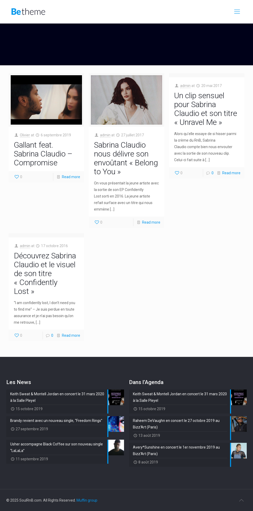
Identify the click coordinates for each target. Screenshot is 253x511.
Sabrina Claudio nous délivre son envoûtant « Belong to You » (126, 158)
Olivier (25, 135)
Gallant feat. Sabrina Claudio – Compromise (43, 153)
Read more (71, 177)
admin (105, 135)
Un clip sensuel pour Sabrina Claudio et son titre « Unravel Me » (205, 109)
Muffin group (87, 500)
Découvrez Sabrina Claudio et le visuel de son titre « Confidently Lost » (45, 273)
